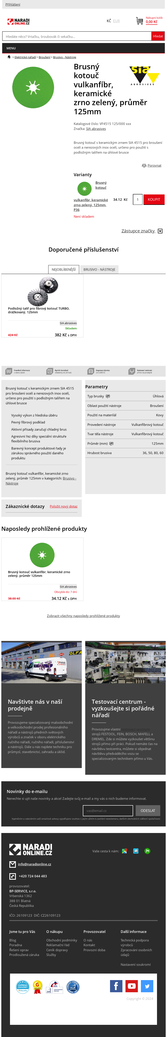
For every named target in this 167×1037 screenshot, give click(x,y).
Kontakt (89, 945)
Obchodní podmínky (61, 940)
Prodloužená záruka (24, 954)
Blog (12, 940)
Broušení (44, 57)
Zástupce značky (142, 231)
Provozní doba (94, 950)
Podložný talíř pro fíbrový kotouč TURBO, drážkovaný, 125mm (39, 310)
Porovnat (154, 165)
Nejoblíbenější (64, 269)
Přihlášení (12, 4)
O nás (88, 940)
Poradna (15, 945)
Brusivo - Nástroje (64, 57)
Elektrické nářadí (25, 57)
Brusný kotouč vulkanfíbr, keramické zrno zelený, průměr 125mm (39, 574)
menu (11, 48)
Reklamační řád (57, 945)
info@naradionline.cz (34, 864)
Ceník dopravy (57, 950)
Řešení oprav (19, 950)
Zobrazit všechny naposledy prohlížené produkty (83, 616)
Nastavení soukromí (136, 964)
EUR (116, 20)
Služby (51, 954)
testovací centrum (135, 729)
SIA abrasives (96, 128)
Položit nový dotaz (63, 506)
